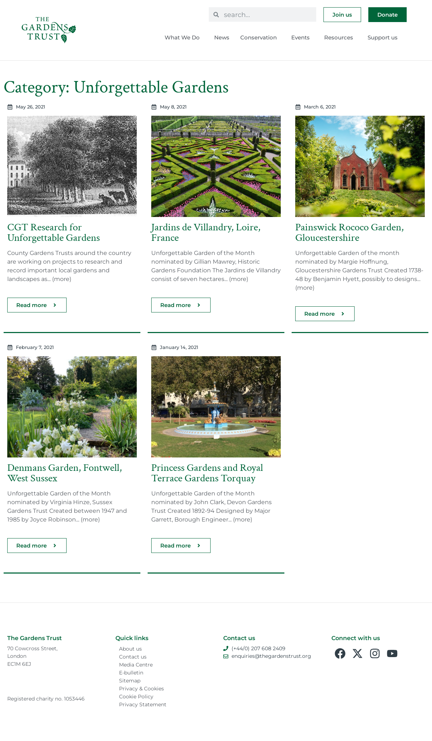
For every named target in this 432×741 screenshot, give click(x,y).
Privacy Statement (142, 704)
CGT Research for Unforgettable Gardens (53, 232)
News (221, 37)
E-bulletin (131, 672)
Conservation (260, 37)
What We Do (184, 37)
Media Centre (136, 664)
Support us (384, 37)
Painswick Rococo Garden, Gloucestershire (349, 232)
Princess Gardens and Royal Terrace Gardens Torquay (207, 473)
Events (302, 37)
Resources (340, 37)
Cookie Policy (136, 696)
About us (130, 649)
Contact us (133, 656)
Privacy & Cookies (141, 688)
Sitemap (129, 680)
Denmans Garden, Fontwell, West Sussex (64, 473)
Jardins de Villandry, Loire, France (206, 232)
